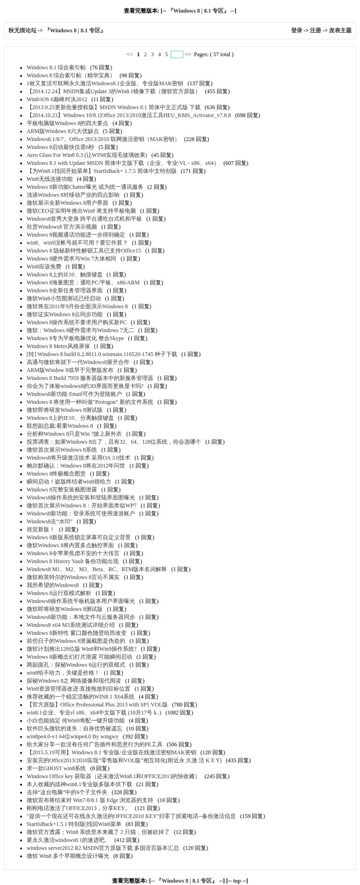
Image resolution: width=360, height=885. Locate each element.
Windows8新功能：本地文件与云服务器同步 (81, 617)
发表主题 (340, 30)
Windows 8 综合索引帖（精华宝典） (71, 75)
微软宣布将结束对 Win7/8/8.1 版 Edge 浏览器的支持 (90, 800)
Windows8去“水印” (50, 521)
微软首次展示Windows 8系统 (62, 449)
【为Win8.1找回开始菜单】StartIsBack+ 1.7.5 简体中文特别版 (102, 171)
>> (188, 54)
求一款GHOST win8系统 (56, 768)
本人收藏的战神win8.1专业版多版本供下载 (79, 784)
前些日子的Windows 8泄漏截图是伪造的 (76, 641)
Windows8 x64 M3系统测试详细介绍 (71, 625)
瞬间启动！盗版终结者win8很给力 (69, 481)
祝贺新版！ (41, 529)
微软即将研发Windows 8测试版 (65, 410)
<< (131, 54)
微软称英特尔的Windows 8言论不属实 (73, 577)
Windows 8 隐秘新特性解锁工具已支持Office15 (84, 250)
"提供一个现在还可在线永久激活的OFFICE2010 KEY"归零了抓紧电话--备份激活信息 (131, 816)
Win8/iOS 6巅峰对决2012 (57, 99)
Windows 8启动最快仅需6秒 (61, 147)
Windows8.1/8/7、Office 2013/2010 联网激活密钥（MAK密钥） (103, 139)
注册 (315, 30)
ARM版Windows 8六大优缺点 (63, 131)
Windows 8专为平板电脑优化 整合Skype (75, 338)
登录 (296, 30)
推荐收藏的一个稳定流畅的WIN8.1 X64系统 (81, 696)
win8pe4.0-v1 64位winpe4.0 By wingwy (73, 736)
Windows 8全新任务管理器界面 (65, 290)
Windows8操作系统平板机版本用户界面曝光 (81, 601)
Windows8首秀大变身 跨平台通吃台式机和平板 (84, 219)
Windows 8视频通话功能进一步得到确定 (76, 234)
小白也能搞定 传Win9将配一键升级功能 (76, 720)
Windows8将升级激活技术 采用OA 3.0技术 (78, 457)
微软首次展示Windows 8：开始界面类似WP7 (82, 505)
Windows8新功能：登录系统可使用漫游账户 (81, 513)
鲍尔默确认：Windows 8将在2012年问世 (76, 465)
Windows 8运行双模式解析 (59, 593)
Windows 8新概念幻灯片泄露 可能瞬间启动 (80, 657)
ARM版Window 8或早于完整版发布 (70, 370)
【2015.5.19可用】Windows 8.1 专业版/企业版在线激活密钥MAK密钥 (111, 752)
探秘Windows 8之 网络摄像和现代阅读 (74, 680)
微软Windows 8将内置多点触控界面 (70, 545)
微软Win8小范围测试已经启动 (64, 298)
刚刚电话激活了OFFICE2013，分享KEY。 (79, 808)
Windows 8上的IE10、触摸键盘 (65, 274)
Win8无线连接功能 (50, 179)
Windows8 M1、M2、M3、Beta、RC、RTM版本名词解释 (97, 569)
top (237, 881)
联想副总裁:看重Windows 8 (60, 426)
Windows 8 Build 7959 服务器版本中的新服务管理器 (90, 378)
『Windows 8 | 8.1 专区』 (198, 10)
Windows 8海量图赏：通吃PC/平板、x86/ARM (83, 282)
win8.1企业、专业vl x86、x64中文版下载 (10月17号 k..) (94, 712)
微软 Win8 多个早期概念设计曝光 (68, 856)
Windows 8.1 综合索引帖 (56, 67)
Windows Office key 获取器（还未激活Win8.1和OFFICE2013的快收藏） (114, 776)
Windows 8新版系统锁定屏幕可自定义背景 (79, 537)
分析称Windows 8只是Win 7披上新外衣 (74, 434)
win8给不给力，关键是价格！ (63, 672)
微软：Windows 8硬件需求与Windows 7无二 (80, 330)
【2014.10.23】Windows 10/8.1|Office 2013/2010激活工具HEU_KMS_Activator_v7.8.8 (129, 115)
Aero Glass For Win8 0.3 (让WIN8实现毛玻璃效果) (87, 155)
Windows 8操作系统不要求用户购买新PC (77, 322)
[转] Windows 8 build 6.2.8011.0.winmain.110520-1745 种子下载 (102, 354)
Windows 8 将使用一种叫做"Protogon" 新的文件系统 (90, 402)
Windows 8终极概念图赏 (56, 473)
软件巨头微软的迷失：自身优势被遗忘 (74, 728)
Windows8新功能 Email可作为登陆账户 (74, 394)
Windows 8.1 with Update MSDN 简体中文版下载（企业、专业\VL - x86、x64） (123, 163)
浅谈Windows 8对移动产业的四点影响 (73, 195)
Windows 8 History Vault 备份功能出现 (73, 561)
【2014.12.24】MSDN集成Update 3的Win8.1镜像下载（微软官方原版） (114, 91)
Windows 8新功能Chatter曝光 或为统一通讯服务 (85, 187)
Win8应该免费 (44, 266)
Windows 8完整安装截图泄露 (62, 489)
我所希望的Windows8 (53, 585)
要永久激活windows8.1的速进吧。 (68, 840)
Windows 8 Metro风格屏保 (58, 346)
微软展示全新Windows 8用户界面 (68, 203)
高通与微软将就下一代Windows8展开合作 (78, 362)
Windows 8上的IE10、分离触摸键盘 (70, 418)
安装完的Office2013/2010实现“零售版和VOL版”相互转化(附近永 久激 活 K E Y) (124, 760)
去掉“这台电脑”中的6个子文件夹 (67, 792)
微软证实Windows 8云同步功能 (65, 314)
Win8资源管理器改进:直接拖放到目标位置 (79, 688)
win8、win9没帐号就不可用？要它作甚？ (77, 242)
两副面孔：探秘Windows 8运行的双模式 (76, 665)
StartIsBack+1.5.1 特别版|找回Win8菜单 (74, 824)
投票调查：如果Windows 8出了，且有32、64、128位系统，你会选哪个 (114, 442)
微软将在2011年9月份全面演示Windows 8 (77, 306)
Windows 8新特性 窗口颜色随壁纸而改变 (77, 633)
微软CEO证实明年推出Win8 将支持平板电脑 (81, 211)
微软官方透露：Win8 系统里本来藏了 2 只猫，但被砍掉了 (98, 832)
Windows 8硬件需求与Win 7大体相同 (72, 258)
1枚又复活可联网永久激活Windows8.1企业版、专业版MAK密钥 (105, 83)
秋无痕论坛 (23, 30)
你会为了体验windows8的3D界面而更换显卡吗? (85, 386)
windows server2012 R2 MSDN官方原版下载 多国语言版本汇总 (103, 848)
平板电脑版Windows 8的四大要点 (68, 123)
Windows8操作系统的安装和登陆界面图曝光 (81, 497)
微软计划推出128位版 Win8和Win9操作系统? (82, 649)
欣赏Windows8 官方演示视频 (62, 226)
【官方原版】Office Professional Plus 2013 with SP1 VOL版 (97, 704)
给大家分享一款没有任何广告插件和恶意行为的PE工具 (95, 744)
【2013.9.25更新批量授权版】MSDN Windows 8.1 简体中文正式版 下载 (114, 107)
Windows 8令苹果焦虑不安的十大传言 (73, 553)
